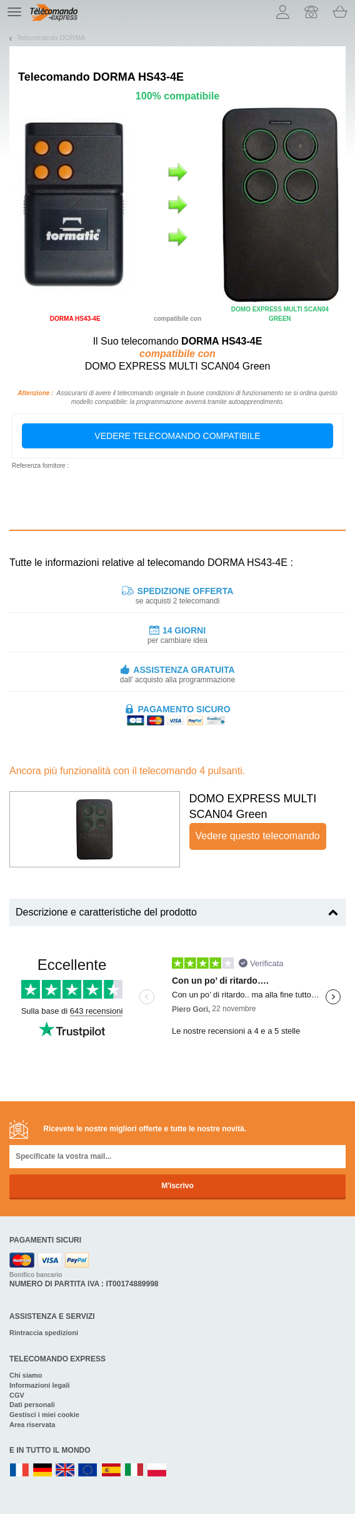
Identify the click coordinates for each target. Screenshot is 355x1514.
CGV (16, 1395)
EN (88, 1470)
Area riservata (32, 1424)
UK (66, 1470)
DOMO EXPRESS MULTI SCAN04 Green (253, 806)
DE (42, 1470)
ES (111, 1470)
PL (158, 1470)
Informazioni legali (39, 1385)
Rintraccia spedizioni (43, 1332)
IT (134, 1470)
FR (19, 1470)
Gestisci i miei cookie (44, 1414)
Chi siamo (25, 1375)
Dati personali (32, 1404)
